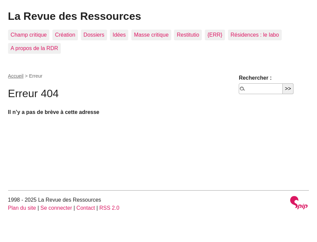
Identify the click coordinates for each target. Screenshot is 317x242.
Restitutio (188, 35)
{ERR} (215, 35)
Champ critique (29, 35)
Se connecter (56, 208)
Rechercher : (255, 78)
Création (65, 35)
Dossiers (94, 35)
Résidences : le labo (255, 35)
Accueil (16, 76)
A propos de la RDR (34, 48)
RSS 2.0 (109, 208)
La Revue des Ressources (74, 16)
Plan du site (22, 208)
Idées (119, 35)
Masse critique (151, 35)
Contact (86, 208)
